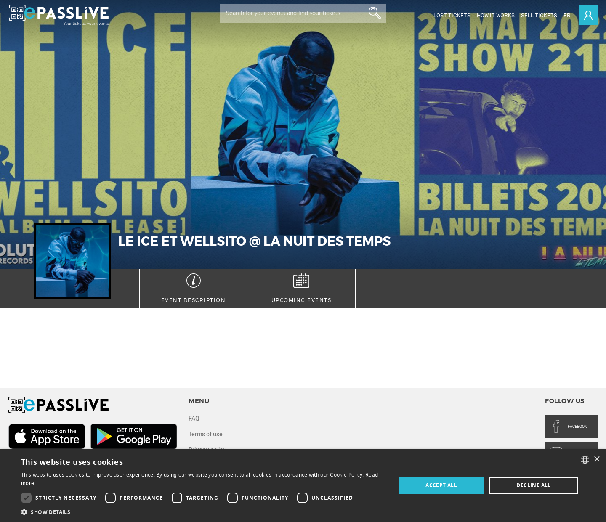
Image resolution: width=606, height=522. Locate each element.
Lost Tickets (451, 15)
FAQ (194, 418)
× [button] (596, 459)
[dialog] (303, 485)
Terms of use (206, 434)
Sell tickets (539, 15)
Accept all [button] (441, 485)
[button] (203, 512)
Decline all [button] (533, 485)
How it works (496, 15)
